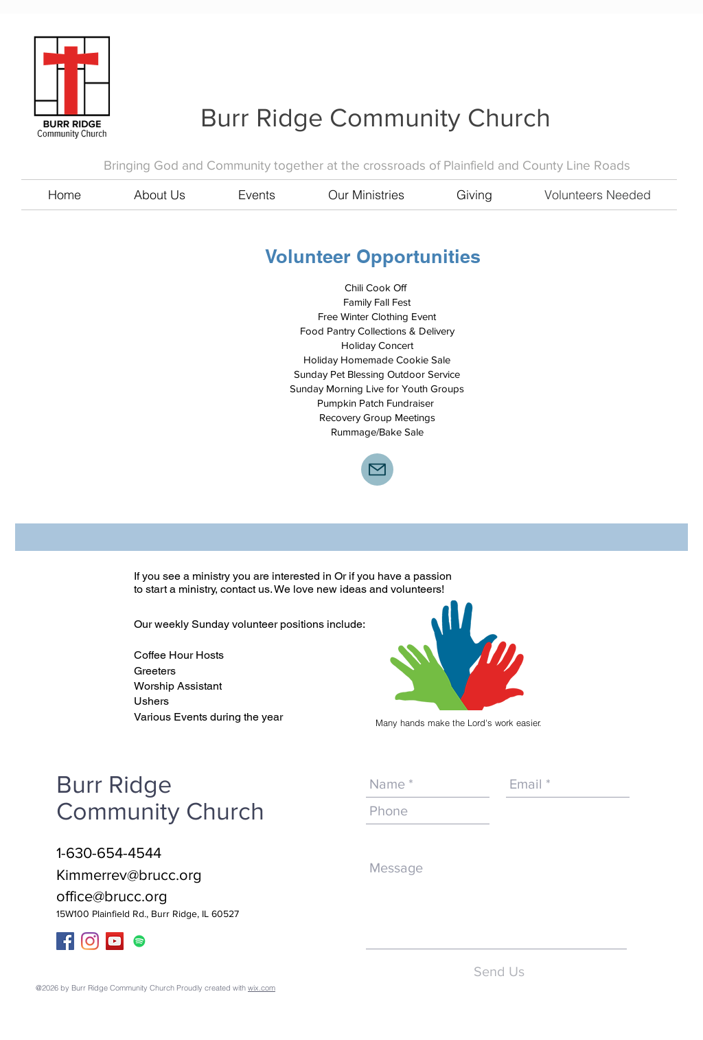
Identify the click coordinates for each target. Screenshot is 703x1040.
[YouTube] (115, 941)
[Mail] (377, 469)
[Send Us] (499, 971)
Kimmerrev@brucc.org (129, 875)
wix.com (261, 988)
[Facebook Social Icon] (65, 941)
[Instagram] (90, 941)
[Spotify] (139, 941)
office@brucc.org (112, 896)
